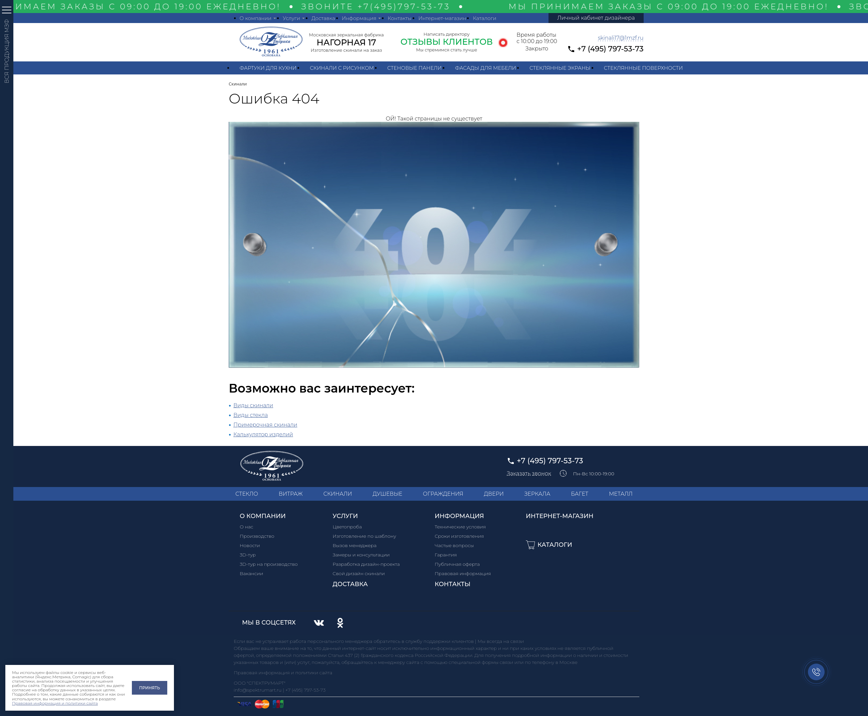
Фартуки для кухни (268, 68)
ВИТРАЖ (291, 494)
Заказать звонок (529, 474)
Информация (359, 18)
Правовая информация (463, 573)
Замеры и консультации (361, 555)
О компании (255, 18)
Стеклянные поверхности (643, 68)
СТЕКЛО (246, 494)
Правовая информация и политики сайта (55, 703)
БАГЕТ (579, 494)
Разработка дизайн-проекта (366, 564)
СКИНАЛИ (337, 494)
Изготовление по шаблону (364, 536)
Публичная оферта (457, 564)
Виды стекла (250, 415)
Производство (257, 536)
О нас (246, 527)
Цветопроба (347, 527)
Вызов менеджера (355, 545)
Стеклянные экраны (560, 68)
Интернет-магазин (442, 18)
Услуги (291, 18)
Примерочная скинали (265, 425)
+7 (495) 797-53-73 (610, 48)
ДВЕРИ (494, 494)
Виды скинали (253, 405)
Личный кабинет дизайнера (596, 18)
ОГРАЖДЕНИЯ (443, 494)
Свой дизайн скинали (359, 573)
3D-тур (248, 555)
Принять (149, 687)
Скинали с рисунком (342, 68)
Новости (250, 545)
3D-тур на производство (269, 564)
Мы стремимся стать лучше (446, 49)
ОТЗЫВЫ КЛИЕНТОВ (446, 42)
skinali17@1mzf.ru (621, 38)
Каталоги (484, 18)
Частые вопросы (454, 545)
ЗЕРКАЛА (537, 494)
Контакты (400, 18)
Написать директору (447, 34)
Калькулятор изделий (263, 434)
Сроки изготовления (459, 536)
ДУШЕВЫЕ (387, 494)
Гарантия (446, 555)
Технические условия (460, 527)
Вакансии (251, 573)
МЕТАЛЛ (621, 494)
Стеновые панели (414, 68)
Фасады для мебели (485, 68)
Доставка (323, 18)
